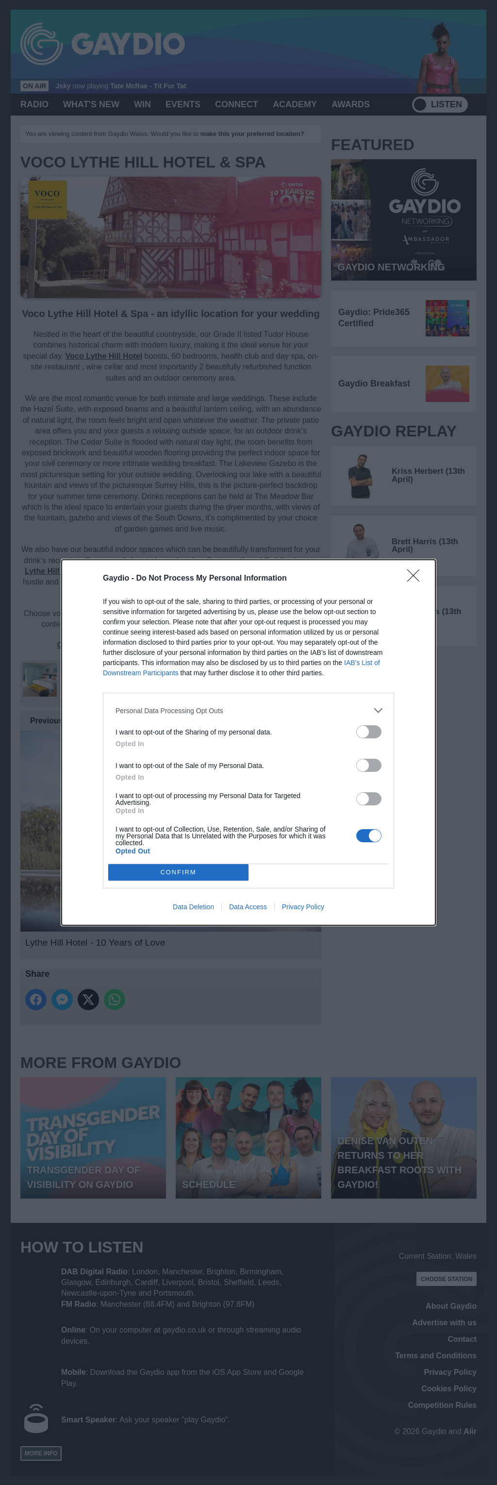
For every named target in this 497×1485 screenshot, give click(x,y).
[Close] (416, 578)
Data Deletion (193, 907)
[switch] (368, 731)
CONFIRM (178, 872)
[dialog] (248, 742)
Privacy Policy (303, 907)
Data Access (248, 907)
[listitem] (248, 710)
